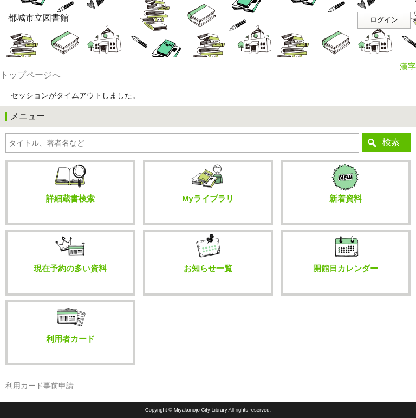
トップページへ (30, 75)
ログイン (384, 20)
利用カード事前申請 (39, 386)
